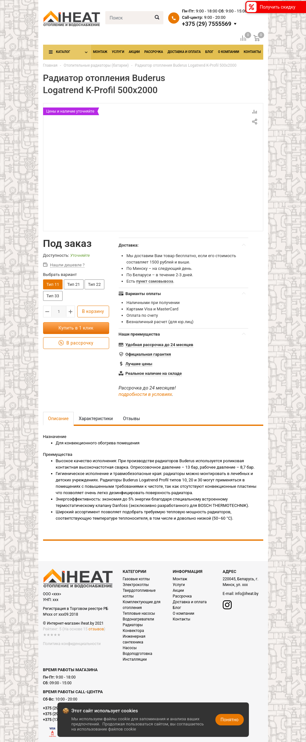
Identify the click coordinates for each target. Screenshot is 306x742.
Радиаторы (133, 625)
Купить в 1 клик (75, 327)
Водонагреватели (138, 619)
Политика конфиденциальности (72, 644)
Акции (134, 52)
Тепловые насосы (139, 613)
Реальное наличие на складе (153, 373)
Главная (50, 65)
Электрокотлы (136, 584)
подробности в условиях (145, 394)
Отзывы (131, 418)
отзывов (96, 629)
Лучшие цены (138, 363)
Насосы (130, 648)
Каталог (63, 52)
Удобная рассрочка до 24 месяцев (159, 344)
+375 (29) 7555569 (206, 24)
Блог (209, 52)
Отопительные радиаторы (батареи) (96, 65)
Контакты (252, 52)
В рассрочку (75, 343)
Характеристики (96, 418)
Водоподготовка (137, 653)
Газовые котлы (136, 579)
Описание (58, 418)
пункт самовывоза (154, 281)
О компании (228, 52)
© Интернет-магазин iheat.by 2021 (73, 623)
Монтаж (100, 52)
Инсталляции (135, 659)
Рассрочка (153, 52)
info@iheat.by (246, 593)
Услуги (118, 52)
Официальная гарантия (148, 354)
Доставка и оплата (184, 52)
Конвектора (133, 630)
